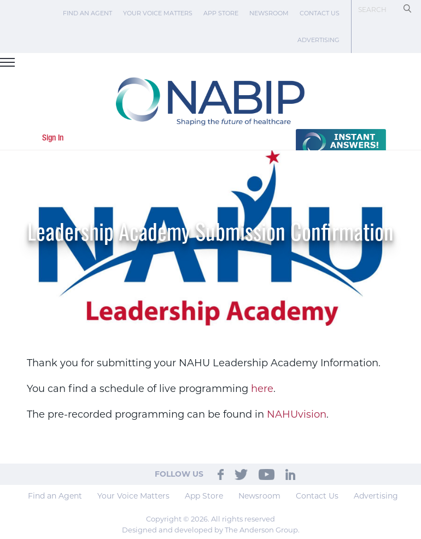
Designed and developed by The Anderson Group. (211, 529)
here (262, 389)
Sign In (52, 138)
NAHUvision (296, 414)
